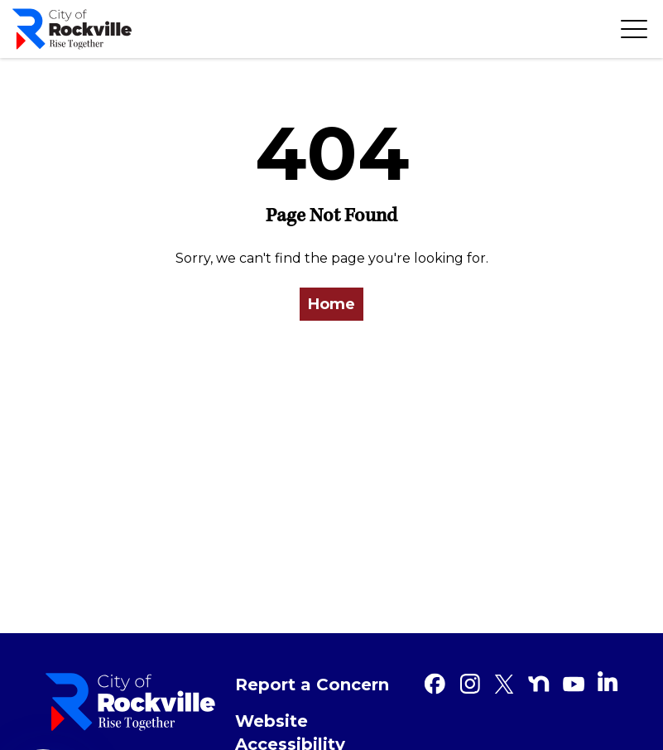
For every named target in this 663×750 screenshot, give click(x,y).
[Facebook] (434, 683)
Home (331, 304)
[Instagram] (469, 683)
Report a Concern (312, 684)
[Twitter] (504, 683)
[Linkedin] (607, 681)
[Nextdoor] (539, 683)
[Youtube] (573, 683)
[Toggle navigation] (634, 29)
